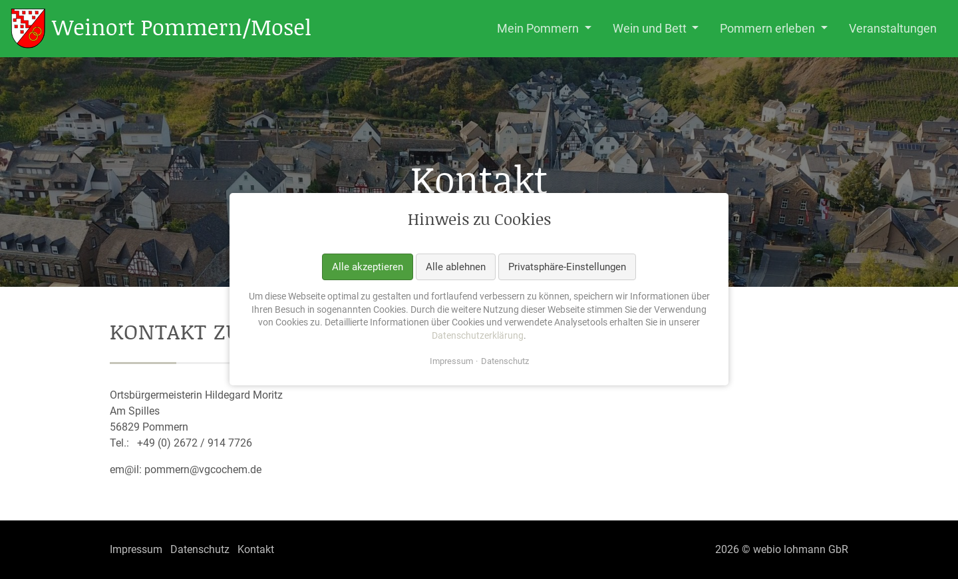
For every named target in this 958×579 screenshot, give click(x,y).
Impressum (451, 362)
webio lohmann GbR (800, 549)
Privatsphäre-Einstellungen (567, 267)
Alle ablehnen (456, 267)
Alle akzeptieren (367, 267)
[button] (544, 28)
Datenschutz (505, 362)
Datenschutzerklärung (478, 335)
